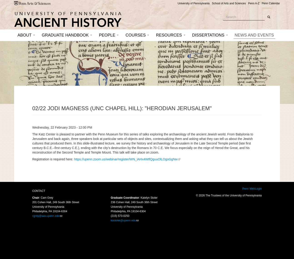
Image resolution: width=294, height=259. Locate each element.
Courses (137, 35)
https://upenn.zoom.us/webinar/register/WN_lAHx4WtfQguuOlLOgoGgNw (126, 159)
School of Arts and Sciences (229, 3)
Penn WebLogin (252, 188)
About (26, 35)
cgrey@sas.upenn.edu (46, 215)
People (109, 35)
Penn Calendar (271, 3)
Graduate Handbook (67, 35)
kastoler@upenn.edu (123, 220)
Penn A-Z (253, 3)
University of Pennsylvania (194, 3)
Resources (170, 35)
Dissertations (210, 35)
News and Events (254, 35)
